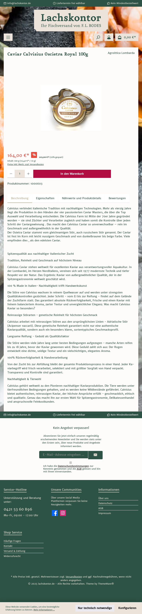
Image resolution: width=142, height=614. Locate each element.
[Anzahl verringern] (11, 174)
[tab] (19, 198)
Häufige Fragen (12, 541)
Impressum (104, 513)
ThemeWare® (106, 583)
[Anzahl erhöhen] (28, 174)
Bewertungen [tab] (117, 198)
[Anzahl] (19, 174)
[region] (71, 107)
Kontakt (8, 546)
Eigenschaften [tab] (45, 198)
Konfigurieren (127, 608)
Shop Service (13, 532)
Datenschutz (105, 503)
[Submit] (95, 455)
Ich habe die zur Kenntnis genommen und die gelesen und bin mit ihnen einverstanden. (71, 469)
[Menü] (8, 37)
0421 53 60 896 (18, 509)
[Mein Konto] (108, 37)
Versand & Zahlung (14, 551)
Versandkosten (74, 576)
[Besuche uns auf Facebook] (54, 513)
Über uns (103, 498)
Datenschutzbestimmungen (73, 466)
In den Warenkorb (72, 173)
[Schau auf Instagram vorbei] (63, 513)
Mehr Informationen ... (44, 609)
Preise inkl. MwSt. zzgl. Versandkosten (25, 164)
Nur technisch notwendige (95, 608)
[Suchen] (98, 37)
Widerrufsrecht (12, 556)
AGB (79, 468)
